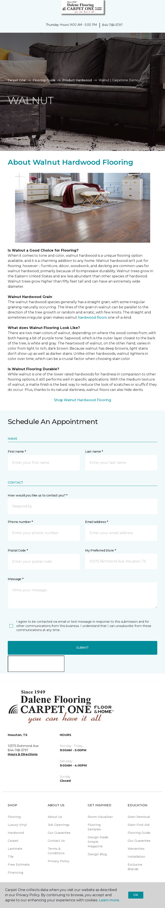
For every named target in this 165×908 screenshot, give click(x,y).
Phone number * (20, 521)
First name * (17, 451)
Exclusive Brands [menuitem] (135, 867)
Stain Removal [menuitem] (139, 817)
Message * (15, 579)
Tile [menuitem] (11, 857)
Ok (135, 895)
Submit (82, 648)
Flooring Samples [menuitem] (94, 827)
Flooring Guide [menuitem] (139, 833)
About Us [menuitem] (55, 817)
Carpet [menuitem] (13, 841)
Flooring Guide (44, 80)
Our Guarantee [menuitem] (59, 833)
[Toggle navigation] (6, 8)
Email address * (96, 521)
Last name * (94, 451)
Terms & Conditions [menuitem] (56, 851)
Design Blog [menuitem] (97, 854)
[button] (148, 8)
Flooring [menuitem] (14, 817)
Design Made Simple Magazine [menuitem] (98, 841)
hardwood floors (92, 317)
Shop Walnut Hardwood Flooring (82, 400)
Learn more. (109, 900)
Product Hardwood (77, 80)
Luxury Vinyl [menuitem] (17, 825)
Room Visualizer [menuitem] (100, 817)
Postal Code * (18, 550)
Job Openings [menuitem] (59, 825)
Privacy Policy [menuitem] (58, 861)
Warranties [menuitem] (136, 849)
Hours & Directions (23, 754)
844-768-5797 (112, 25)
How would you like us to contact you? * (37, 495)
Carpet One (17, 80)
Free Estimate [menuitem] (19, 865)
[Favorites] (153, 8)
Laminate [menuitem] (15, 849)
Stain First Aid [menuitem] (138, 825)
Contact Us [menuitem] (56, 841)
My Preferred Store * (100, 550)
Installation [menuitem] (136, 857)
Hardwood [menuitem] (16, 833)
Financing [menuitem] (15, 872)
